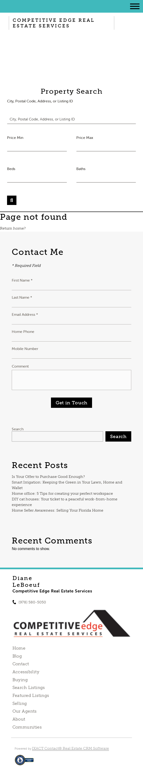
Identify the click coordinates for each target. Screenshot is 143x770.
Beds (11, 168)
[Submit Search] (11, 200)
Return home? (13, 228)
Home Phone (23, 331)
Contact (20, 663)
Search (17, 429)
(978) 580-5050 (32, 602)
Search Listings (28, 687)
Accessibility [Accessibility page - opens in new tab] (25, 671)
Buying (20, 679)
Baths (80, 168)
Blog (17, 656)
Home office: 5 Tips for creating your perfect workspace (62, 493)
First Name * (22, 280)
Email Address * (25, 314)
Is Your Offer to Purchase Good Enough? (48, 476)
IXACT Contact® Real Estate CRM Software (70, 748)
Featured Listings (30, 695)
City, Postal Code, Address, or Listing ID (40, 101)
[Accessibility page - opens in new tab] (24, 762)
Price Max (84, 137)
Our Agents (24, 711)
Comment (20, 366)
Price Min (15, 137)
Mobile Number (25, 348)
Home (19, 648)
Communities (27, 727)
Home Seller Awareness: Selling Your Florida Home (57, 510)
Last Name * (22, 297)
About (18, 719)
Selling (19, 703)
